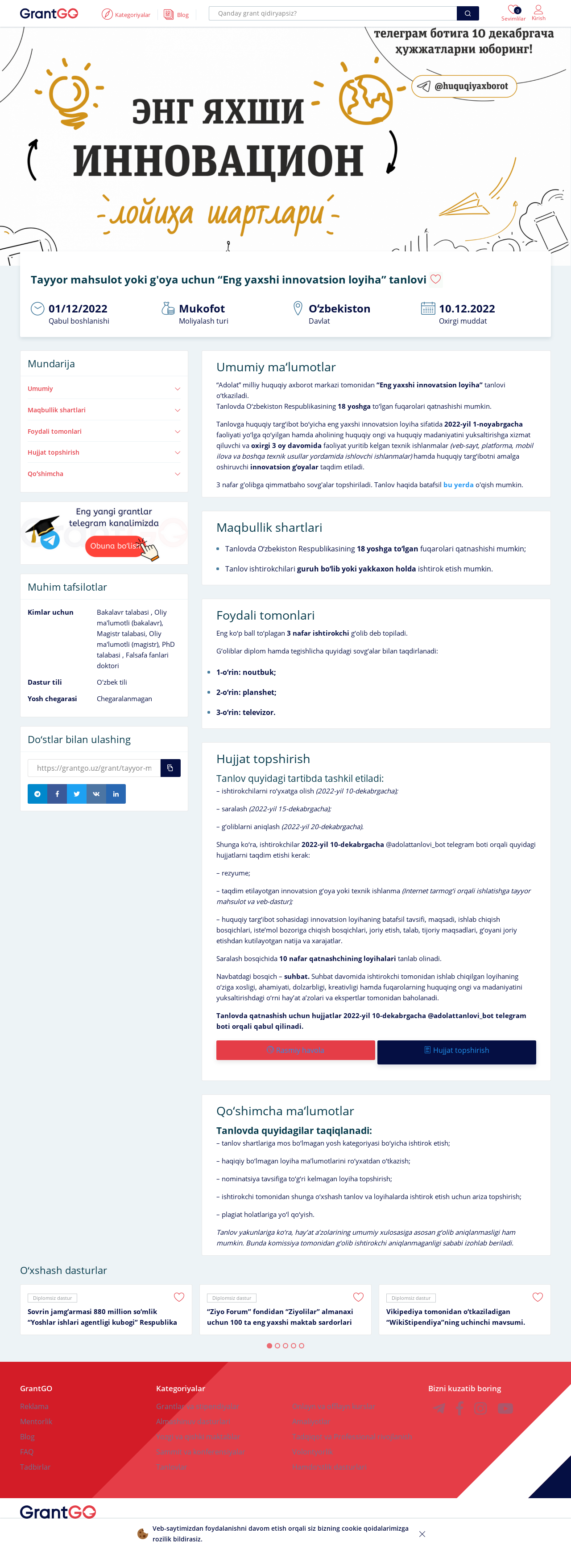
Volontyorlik (312, 1441)
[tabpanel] (106, 1299)
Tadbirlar (35, 1456)
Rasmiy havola (295, 1044)
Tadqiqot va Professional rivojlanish (352, 1426)
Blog (27, 1426)
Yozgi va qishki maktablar (198, 1426)
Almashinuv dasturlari (193, 1411)
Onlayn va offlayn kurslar (334, 1396)
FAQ (26, 1441)
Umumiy (104, 382)
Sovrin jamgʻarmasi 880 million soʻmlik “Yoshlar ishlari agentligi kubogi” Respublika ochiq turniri (102, 1306)
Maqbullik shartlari (104, 403)
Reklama (34, 1396)
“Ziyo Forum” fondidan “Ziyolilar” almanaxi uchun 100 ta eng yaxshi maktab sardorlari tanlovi (280, 1306)
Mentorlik (36, 1411)
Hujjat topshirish (104, 446)
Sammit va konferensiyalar (200, 1441)
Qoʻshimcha (104, 467)
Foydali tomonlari (104, 425)
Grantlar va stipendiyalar (198, 1396)
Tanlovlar (171, 1456)
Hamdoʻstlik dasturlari (329, 1456)
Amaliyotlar (311, 1411)
